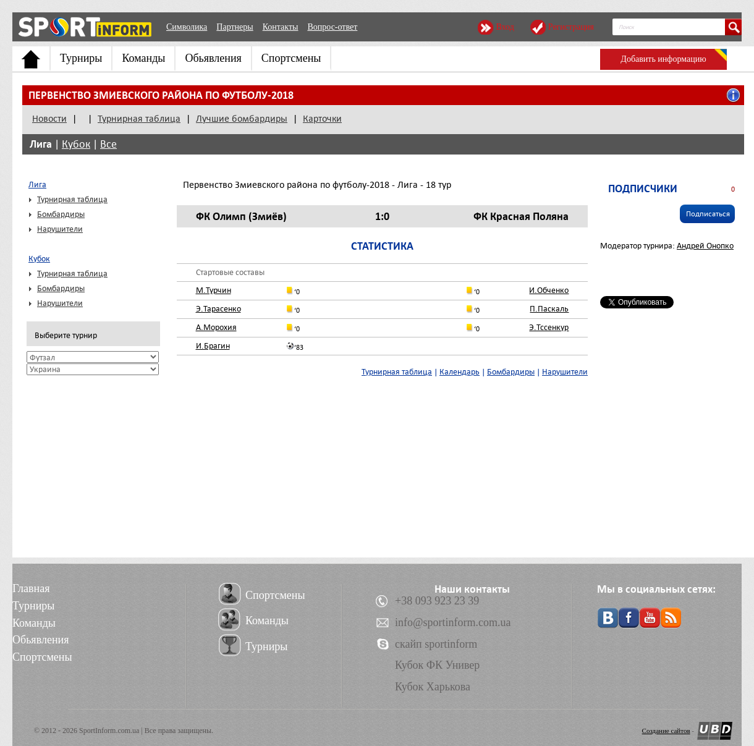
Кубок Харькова (432, 686)
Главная (30, 588)
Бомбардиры (61, 214)
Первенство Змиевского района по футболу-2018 (161, 95)
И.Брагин (213, 345)
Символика (186, 27)
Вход (505, 27)
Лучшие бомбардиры (241, 118)
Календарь (459, 371)
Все (108, 144)
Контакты (281, 27)
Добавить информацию (663, 59)
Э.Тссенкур (549, 327)
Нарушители (60, 229)
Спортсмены (291, 58)
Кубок (76, 144)
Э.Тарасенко (218, 308)
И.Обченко (549, 290)
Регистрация (571, 27)
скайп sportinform (436, 644)
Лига (41, 144)
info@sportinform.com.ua (453, 622)
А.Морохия (216, 327)
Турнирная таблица (139, 118)
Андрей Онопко (705, 245)
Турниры (81, 58)
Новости (49, 118)
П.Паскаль (549, 308)
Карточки (322, 118)
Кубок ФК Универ (437, 665)
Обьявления (213, 58)
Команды (143, 58)
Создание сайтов (666, 730)
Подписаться (708, 214)
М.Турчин (213, 290)
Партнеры (234, 27)
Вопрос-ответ (332, 27)
